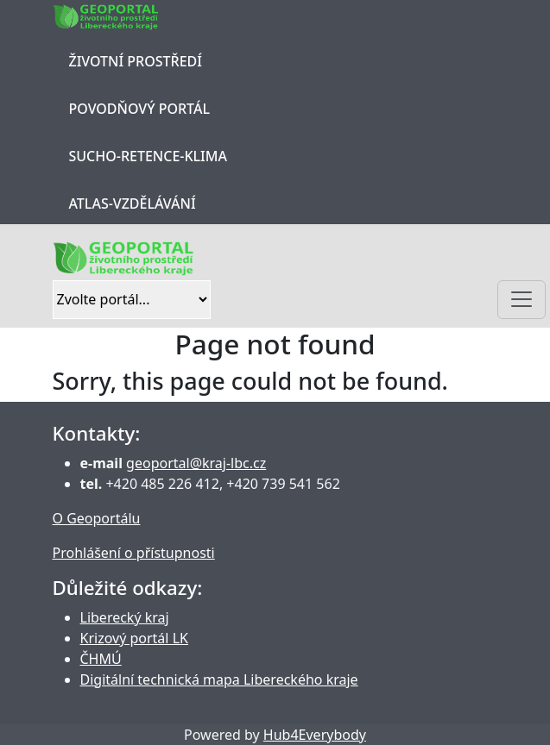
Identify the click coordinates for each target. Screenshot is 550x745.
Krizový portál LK (134, 638)
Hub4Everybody (314, 734)
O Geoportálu (97, 518)
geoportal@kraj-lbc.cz (196, 463)
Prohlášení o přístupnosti (134, 552)
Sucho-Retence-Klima (148, 156)
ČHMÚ (101, 658)
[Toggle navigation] (521, 299)
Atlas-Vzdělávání (132, 203)
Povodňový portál (139, 108)
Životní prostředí (135, 61)
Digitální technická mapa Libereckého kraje (219, 679)
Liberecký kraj (124, 617)
